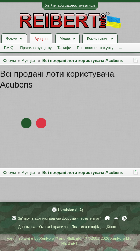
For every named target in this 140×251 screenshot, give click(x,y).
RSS (124, 218)
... (120, 48)
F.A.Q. (9, 48)
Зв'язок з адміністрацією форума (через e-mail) (60, 218)
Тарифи (64, 48)
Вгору (115, 218)
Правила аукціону (36, 48)
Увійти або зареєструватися (70, 5)
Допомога (26, 227)
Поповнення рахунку (95, 48)
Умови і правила (53, 227)
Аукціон (40, 39)
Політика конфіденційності (94, 227)
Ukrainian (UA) (70, 210)
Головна (107, 218)
